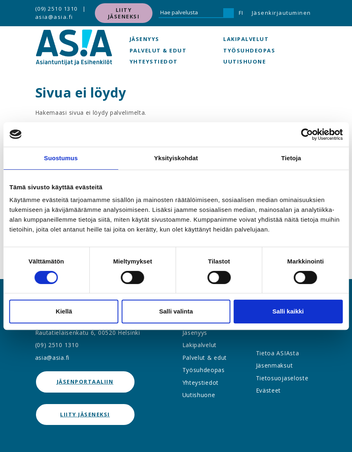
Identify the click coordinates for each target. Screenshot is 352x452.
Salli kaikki (288, 311)
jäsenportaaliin (85, 381)
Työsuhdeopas (249, 50)
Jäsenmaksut (274, 365)
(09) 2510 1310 (56, 8)
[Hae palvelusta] (191, 13)
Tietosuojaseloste (282, 378)
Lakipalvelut (246, 39)
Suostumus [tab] (61, 157)
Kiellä (64, 311)
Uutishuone (244, 61)
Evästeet (268, 390)
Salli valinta (176, 311)
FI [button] (241, 12)
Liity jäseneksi (124, 13)
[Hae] (228, 13)
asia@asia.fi (54, 16)
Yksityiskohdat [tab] (176, 157)
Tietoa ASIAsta (277, 353)
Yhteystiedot (154, 61)
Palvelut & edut (158, 50)
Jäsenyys (144, 39)
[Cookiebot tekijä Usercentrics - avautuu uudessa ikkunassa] (307, 134)
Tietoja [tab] (291, 157)
